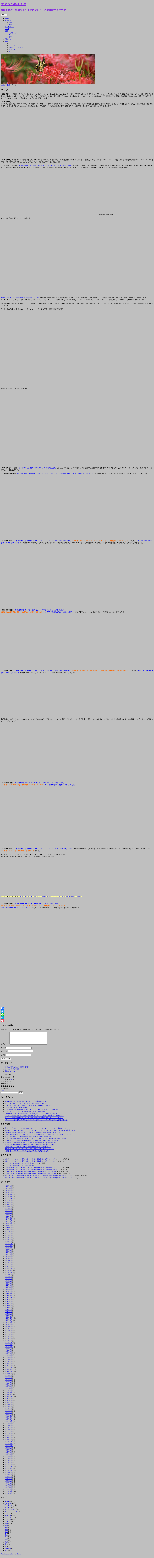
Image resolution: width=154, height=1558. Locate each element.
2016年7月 (8, 1429)
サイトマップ (9, 27)
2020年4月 (8, 1337)
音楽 (10, 25)
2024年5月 (8, 1236)
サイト (3, 1057)
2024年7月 (8, 1232)
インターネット (10, 1511)
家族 (6, 31)
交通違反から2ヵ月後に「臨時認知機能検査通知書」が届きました (28, 1149)
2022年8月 (8, 1279)
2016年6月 (8, 1432)
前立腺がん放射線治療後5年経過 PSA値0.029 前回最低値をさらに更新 (29, 1147)
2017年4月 (8, 1411)
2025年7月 (8, 1207)
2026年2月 (8, 1192)
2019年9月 (8, 1351)
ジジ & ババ (13, 33)
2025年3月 (8, 1215)
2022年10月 (9, 1275)
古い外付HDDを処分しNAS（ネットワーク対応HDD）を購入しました (29, 1151)
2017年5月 (8, 1409)
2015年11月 (8, 1446)
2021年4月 (8, 1312)
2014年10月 (9, 1473)
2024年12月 (9, 1221)
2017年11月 (8, 1396)
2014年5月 (8, 1483)
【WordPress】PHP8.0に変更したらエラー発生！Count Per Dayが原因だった (31, 1170)
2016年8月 (8, 1427)
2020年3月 (8, 1339)
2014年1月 (8, 1491)
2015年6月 (8, 1456)
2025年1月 (8, 1219)
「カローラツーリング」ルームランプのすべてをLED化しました (27, 1108)
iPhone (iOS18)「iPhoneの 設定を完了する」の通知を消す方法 (26, 1104)
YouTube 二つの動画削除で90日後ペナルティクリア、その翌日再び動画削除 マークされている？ (38, 1178)
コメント (5, 1046)
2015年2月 (8, 1465)
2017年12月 (9, 1394)
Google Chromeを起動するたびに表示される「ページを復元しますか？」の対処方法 (34, 1118)
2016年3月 (8, 1438)
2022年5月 (8, 1285)
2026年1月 (8, 1194)
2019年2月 (8, 1366)
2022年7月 (8, 1281)
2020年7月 (8, 1331)
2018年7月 (8, 1380)
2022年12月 (9, 1271)
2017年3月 (8, 1413)
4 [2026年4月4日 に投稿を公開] (11, 1082)
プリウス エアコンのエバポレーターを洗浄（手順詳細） (25, 1114)
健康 (6, 1526)
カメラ (11, 43)
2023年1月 (8, 1269)
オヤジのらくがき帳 (12, 1071)
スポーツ (8, 1518)
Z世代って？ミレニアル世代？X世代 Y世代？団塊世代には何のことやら (30, 1161)
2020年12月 (9, 1320)
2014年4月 (8, 1485)
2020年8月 (8, 1328)
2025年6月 (8, 1209)
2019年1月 (8, 1368)
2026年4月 (8, 1188)
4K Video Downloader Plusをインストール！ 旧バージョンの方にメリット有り (32, 1112)
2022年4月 (8, 1287)
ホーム (7, 18)
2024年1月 (8, 1244)
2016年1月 (8, 1442)
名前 (3, 1050)
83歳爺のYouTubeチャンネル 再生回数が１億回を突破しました (27, 1153)
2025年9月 (8, 1203)
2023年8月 (8, 1254)
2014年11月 (8, 1471)
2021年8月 (8, 1304)
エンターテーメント (12, 1513)
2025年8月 (8, 1205)
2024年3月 (8, 1240)
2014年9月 (8, 1475)
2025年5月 (8, 1211)
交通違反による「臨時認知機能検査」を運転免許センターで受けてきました (31, 1143)
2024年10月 (9, 1225)
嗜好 (6, 1530)
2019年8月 (8, 1353)
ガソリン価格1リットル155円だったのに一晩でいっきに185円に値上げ (29, 1139)
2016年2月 (8, 1440)
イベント (8, 1509)
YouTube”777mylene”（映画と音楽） (17, 1069)
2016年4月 (8, 1436)
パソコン (12, 45)
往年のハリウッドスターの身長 (16, 1110)
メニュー (4, 15)
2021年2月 (8, 1316)
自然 (6, 1544)
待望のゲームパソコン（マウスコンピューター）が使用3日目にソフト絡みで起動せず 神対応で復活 (40, 1132)
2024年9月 (8, 1227)
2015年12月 (9, 1444)
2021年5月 (8, 1310)
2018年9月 (8, 1376)
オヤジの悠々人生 (13, 4)
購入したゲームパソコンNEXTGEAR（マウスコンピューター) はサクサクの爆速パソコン (36, 1130)
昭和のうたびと (10, 1073)
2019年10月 (9, 1349)
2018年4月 (8, 1386)
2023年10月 (9, 1250)
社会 (6, 1540)
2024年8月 (8, 1229)
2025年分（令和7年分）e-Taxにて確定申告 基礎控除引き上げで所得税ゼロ (31, 1145)
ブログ (7, 1524)
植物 (6, 1538)
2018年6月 (8, 1382)
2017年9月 (8, 1401)
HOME (3, 85)
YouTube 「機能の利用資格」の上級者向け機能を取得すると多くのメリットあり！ (34, 1120)
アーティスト (9, 1507)
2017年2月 (8, 1415)
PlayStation (8, 1505)
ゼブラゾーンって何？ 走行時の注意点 (19, 1165)
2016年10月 (9, 1423)
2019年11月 (8, 1347)
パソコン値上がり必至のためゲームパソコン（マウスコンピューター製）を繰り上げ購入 (36, 1141)
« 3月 (2, 1093)
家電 (6, 1532)
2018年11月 (8, 1372)
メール (4, 1053)
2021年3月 (8, 1314)
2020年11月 (8, 1322)
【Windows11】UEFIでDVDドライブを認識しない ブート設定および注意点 (31, 1116)
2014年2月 (8, 1489)
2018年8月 (8, 1378)
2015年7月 (8, 1454)
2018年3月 (8, 1388)
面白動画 (8, 1551)
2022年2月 (8, 1291)
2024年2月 (8, 1242)
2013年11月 (8, 1495)
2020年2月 (8, 1341)
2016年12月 (9, 1419)
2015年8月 (8, 1452)
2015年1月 (8, 1467)
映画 (10, 22)
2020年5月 (8, 1335)
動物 (6, 1528)
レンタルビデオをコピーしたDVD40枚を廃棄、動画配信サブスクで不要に (31, 1174)
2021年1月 (8, 1318)
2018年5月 (8, 1384)
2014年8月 (8, 1477)
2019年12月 (9, 1345)
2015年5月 (8, 1458)
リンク (7, 29)
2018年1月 (8, 1392)
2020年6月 (8, 1333)
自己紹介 (8, 39)
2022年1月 (8, 1293)
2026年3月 (8, 1190)
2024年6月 (8, 1234)
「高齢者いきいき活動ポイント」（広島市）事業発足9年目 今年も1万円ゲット (32, 1135)
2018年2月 (8, 1390)
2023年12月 (9, 1246)
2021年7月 (8, 1306)
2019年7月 (8, 1355)
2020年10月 (9, 1324)
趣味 (6, 41)
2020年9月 (8, 1326)
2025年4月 (8, 1213)
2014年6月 (8, 1481)
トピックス (9, 1520)
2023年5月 (8, 1260)
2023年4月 (8, 1262)
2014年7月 (8, 1479)
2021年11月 (8, 1298)
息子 (10, 37)
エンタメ (8, 20)
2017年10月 (9, 1399)
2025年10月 (9, 1201)
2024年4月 (8, 1238)
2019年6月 (8, 1357)
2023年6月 (8, 1258)
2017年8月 (8, 1403)
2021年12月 (9, 1295)
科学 (6, 1542)
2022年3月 (8, 1289)
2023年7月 (8, 1256)
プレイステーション (16, 47)
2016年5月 (8, 1434)
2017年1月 (8, 1417)
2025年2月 (8, 1217)
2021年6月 (8, 1308)
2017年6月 (8, 1407)
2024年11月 (8, 1223)
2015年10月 (9, 1448)
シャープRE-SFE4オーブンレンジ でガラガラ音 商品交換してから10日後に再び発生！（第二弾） (39, 1137)
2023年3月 (8, 1265)
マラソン (12, 49)
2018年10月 (9, 1374)
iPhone (7, 1504)
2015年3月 (8, 1462)
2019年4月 (8, 1361)
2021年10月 (9, 1300)
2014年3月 (8, 1487)
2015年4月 (8, 1460)
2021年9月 (8, 1302)
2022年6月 (8, 1283)
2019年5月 (8, 1359)
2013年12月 (9, 1493)
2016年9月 (8, 1425)
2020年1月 (8, 1343)
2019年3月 (8, 1363)
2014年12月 (9, 1469)
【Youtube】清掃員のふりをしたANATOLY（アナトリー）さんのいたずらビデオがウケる (36, 1122)
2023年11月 (8, 1248)
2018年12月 (9, 1370)
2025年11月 (8, 1199)
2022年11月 (8, 1273)
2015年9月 (8, 1450)
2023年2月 (8, 1267)
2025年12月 (9, 1196)
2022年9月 (8, 1277)
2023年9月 (8, 1252)
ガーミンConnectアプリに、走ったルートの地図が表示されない (27, 1106)
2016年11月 (8, 1421)
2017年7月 (8, 1405)
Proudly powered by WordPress (11, 1556)
